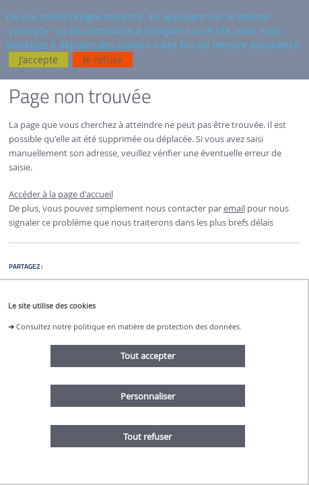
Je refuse (103, 59)
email (234, 208)
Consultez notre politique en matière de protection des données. (129, 326)
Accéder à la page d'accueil (61, 194)
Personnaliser (148, 396)
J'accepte (38, 59)
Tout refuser (147, 436)
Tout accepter (148, 356)
